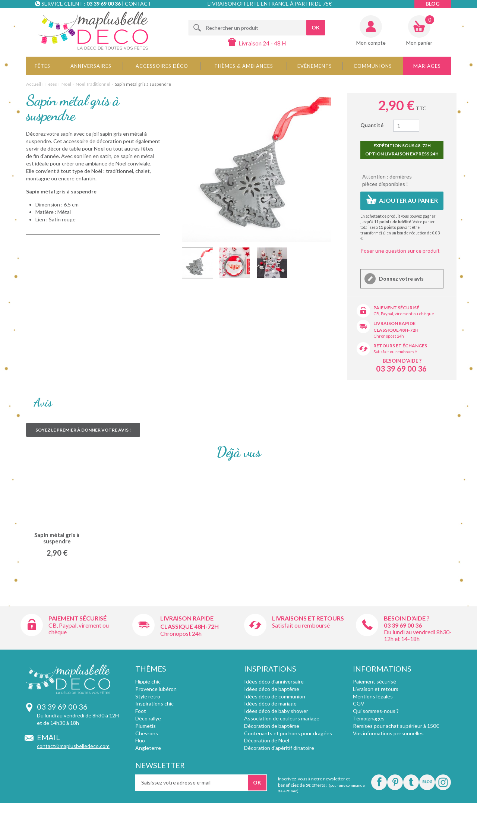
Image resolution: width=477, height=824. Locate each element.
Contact (138, 3)
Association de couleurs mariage (281, 718)
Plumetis (145, 726)
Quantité (371, 125)
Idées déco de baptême (271, 689)
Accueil (33, 84)
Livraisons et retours (308, 618)
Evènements (314, 66)
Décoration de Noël (266, 740)
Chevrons (146, 733)
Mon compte (371, 43)
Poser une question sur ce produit (400, 250)
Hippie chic (148, 681)
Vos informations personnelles (388, 733)
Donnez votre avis (401, 278)
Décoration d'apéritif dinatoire (279, 748)
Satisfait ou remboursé (395, 351)
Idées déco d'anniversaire (274, 681)
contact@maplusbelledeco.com (73, 746)
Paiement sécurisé (396, 307)
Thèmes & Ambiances (243, 66)
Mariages (427, 66)
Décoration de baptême (271, 726)
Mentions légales (373, 696)
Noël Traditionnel (93, 84)
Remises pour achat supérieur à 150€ (396, 726)
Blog (433, 3)
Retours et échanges (400, 345)
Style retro (147, 696)
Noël (66, 84)
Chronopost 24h (388, 336)
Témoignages (369, 718)
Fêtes (42, 66)
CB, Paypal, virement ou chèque (403, 313)
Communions (373, 66)
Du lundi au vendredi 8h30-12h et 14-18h (418, 635)
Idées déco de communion (274, 696)
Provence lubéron (156, 689)
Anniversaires (90, 66)
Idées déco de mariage (270, 703)
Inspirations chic (154, 703)
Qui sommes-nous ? (376, 711)
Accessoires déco (162, 66)
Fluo (140, 740)
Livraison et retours (375, 689)
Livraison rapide (394, 323)
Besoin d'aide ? (402, 361)
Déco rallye (148, 718)
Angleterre (148, 748)
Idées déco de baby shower (276, 711)
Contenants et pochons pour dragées (288, 733)
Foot (140, 711)
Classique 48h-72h (395, 330)
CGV (358, 703)
